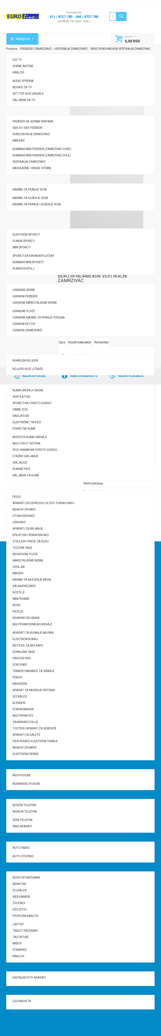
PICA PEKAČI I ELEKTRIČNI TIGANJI (35, 741)
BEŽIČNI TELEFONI (24, 805)
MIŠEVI (17, 943)
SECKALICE (20, 696)
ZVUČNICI (19, 903)
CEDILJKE (19, 567)
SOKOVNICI (20, 664)
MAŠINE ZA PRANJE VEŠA (30, 189)
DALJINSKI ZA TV (24, 100)
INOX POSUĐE (22, 775)
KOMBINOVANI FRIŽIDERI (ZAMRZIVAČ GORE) (42, 149)
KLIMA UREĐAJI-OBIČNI (28, 390)
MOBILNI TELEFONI (25, 811)
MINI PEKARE (21, 598)
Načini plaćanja (93, 483)
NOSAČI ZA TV (22, 87)
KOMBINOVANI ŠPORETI (28, 262)
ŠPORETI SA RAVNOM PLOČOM (33, 255)
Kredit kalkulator (79, 342)
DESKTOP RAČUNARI (26, 877)
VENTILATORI (21, 396)
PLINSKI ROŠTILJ (23, 268)
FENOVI (17, 677)
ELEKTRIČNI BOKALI (25, 639)
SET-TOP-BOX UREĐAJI (28, 93)
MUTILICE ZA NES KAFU (28, 645)
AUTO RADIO (21, 847)
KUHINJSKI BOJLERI (25, 360)
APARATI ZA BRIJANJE (28, 528)
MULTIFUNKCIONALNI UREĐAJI (32, 624)
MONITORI (19, 884)
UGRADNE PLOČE (24, 311)
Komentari (101, 342)
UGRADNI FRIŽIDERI (25, 296)
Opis (62, 342)
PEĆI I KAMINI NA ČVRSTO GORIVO (35, 449)
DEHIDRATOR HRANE (26, 618)
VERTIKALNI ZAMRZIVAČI (29, 161)
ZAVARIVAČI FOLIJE (25, 722)
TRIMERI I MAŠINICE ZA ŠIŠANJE (33, 671)
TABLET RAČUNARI (25, 930)
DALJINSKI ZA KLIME (26, 475)
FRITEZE (18, 611)
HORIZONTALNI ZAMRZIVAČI (31, 134)
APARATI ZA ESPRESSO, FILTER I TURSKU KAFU (43, 503)
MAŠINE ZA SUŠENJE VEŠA (30, 198)
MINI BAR (19, 140)
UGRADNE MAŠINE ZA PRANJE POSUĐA (39, 317)
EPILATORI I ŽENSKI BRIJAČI (31, 535)
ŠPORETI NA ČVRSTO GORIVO (32, 403)
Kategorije (22, 39)
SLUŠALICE (20, 890)
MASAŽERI (20, 683)
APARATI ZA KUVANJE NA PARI (33, 632)
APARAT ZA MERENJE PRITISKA (34, 690)
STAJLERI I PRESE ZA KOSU (31, 541)
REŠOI (16, 605)
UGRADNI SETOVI (24, 324)
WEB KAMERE (22, 896)
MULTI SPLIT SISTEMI (26, 443)
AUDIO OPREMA (23, 81)
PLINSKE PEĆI (21, 469)
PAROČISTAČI (22, 658)
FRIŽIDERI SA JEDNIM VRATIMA (33, 121)
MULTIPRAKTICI (23, 715)
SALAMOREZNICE (24, 586)
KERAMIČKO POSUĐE (26, 783)
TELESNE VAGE (22, 547)
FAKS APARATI (22, 826)
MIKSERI (18, 573)
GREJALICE (20, 462)
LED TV (17, 59)
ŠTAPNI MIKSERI (23, 709)
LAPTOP (18, 924)
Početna (11, 48)
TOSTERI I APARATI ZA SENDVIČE (35, 728)
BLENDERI (19, 703)
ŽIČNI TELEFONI (22, 820)
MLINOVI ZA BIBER (25, 747)
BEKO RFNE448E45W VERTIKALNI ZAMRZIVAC (92, 278)
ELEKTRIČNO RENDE (26, 754)
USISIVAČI (19, 522)
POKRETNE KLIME (24, 428)
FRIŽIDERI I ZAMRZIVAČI (35, 48)
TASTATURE (21, 937)
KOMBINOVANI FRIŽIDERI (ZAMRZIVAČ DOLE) (42, 155)
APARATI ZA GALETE (26, 734)
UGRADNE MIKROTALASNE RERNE (35, 302)
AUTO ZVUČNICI (23, 856)
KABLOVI (18, 72)
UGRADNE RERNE (24, 290)
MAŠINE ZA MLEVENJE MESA (32, 579)
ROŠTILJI (18, 592)
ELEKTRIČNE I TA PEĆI (27, 422)
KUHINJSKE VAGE (24, 651)
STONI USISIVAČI (23, 515)
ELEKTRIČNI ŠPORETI (26, 234)
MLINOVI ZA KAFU (24, 509)
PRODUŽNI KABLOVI (25, 915)
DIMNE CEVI (20, 409)
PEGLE (17, 496)
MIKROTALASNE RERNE (28, 560)
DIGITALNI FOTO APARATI (29, 977)
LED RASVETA (22, 1001)
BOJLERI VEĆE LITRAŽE (28, 369)
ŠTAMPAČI (20, 949)
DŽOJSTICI (20, 909)
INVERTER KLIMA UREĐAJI (30, 437)
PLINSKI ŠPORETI (24, 241)
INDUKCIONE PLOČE (25, 554)
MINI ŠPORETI (21, 247)
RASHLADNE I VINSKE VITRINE (32, 168)
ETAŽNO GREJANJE (25, 456)
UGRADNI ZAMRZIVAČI (27, 330)
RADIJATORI (21, 415)
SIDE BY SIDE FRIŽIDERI (27, 127)
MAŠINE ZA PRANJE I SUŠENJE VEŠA (37, 204)
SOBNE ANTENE (23, 66)
